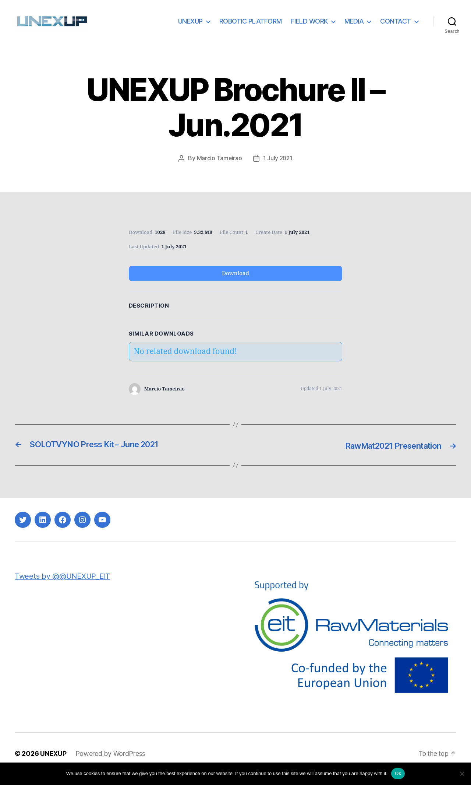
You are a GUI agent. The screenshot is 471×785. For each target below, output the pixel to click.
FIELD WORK (309, 27)
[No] (461, 773)
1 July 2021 (278, 169)
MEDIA (354, 27)
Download (235, 284)
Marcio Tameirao (219, 169)
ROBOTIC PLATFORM (250, 27)
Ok (398, 773)
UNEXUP (190, 27)
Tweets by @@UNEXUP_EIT (64, 586)
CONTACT (395, 27)
